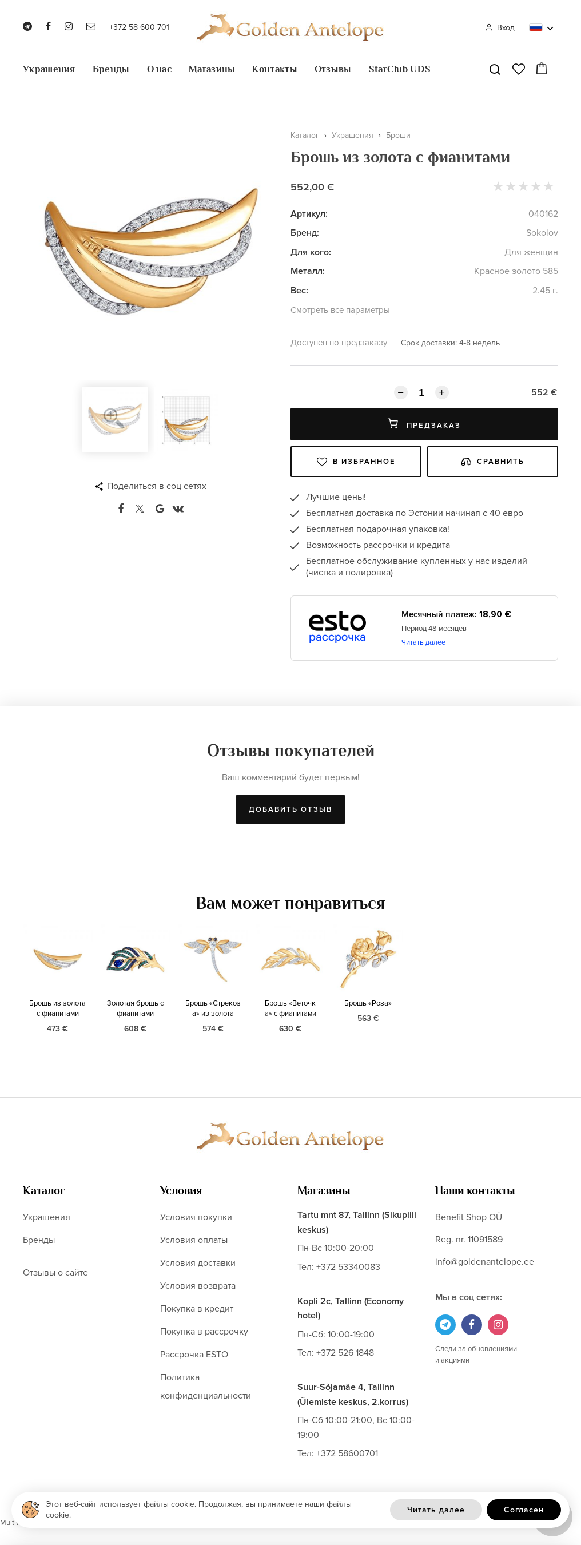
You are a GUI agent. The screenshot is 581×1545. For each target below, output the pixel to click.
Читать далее (423, 642)
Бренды (111, 68)
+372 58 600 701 (139, 27)
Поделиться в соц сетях (156, 486)
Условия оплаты (194, 1240)
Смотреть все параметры (340, 310)
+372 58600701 (347, 1453)
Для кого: (310, 252)
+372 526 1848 (345, 1353)
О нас (159, 68)
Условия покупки (196, 1217)
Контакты (274, 68)
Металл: (307, 271)
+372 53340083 (348, 1267)
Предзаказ (424, 424)
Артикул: (309, 214)
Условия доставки (198, 1263)
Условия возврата (198, 1286)
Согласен (524, 1510)
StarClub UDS (400, 68)
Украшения (49, 68)
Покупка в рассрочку (204, 1331)
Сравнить (492, 461)
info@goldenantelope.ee (484, 1262)
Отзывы (333, 68)
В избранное (356, 461)
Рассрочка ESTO (194, 1354)
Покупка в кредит (196, 1308)
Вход (499, 28)
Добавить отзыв (290, 809)
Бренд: (304, 233)
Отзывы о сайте (55, 1272)
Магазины (212, 68)
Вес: (299, 290)
